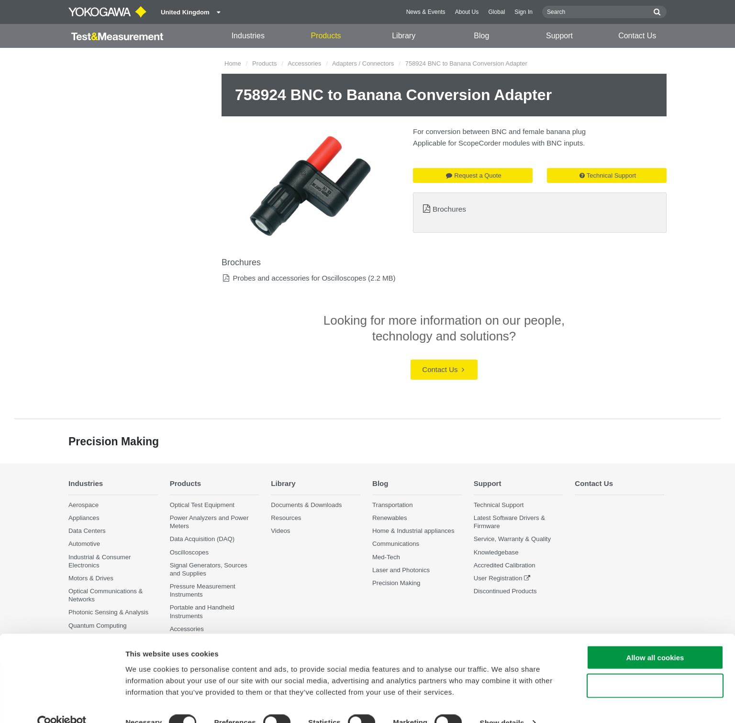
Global (496, 12)
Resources (286, 518)
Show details (502, 704)
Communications (395, 544)
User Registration (498, 578)
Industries (248, 36)
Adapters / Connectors (363, 63)
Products (326, 36)
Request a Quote (473, 175)
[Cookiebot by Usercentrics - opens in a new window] (62, 704)
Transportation (392, 504)
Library (403, 36)
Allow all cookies (655, 639)
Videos (280, 531)
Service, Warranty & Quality (512, 539)
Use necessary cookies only (655, 667)
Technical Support (607, 175)
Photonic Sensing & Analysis (108, 612)
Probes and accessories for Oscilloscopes (299, 278)
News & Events (425, 12)
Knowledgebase (496, 552)
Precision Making (396, 583)
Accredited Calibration (504, 565)
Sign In (523, 12)
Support (559, 36)
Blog (481, 36)
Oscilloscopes (189, 552)
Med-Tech (386, 557)
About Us (467, 12)
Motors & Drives (90, 578)
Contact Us (637, 36)
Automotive (84, 544)
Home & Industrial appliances (413, 531)
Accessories (304, 63)
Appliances (84, 518)
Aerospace (83, 504)
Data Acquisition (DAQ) (202, 539)
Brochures (449, 209)
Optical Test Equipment (202, 504)
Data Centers (87, 531)
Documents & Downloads (306, 504)
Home (232, 63)
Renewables (389, 518)
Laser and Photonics (401, 570)
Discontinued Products (505, 591)
